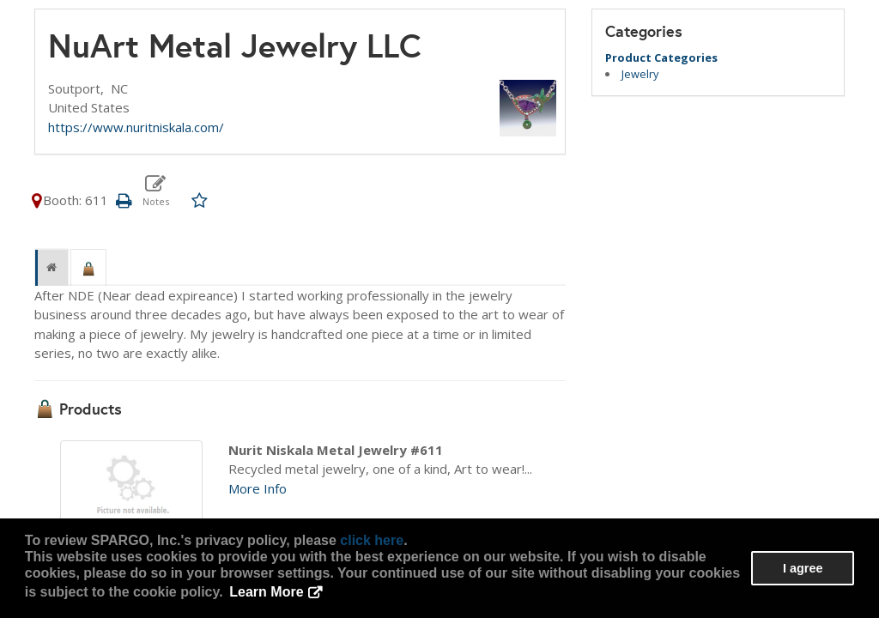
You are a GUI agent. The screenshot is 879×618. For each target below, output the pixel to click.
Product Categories (661, 57)
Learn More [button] (266, 592)
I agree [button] (802, 568)
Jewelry (639, 74)
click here (371, 540)
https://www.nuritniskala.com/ (136, 127)
